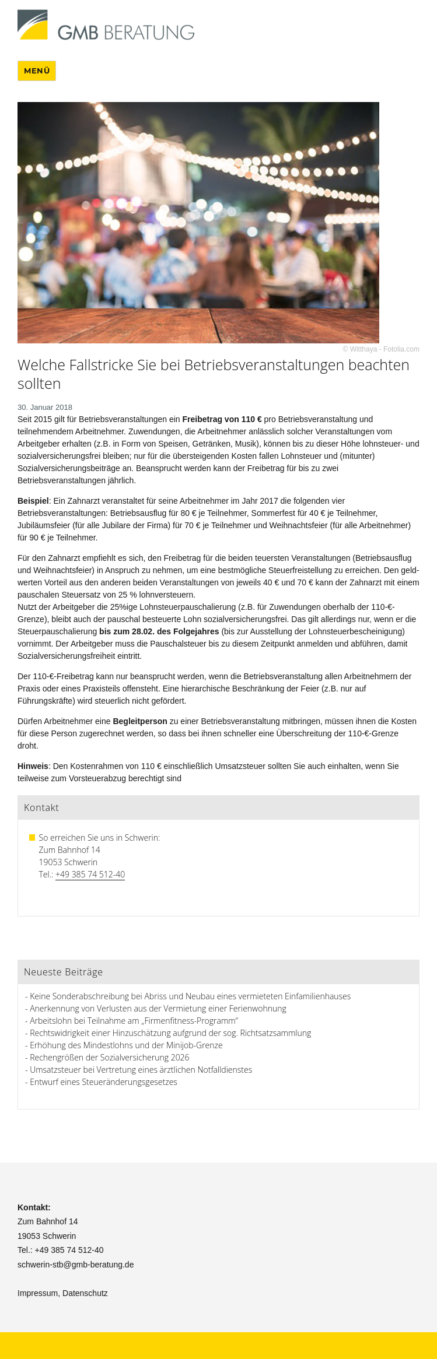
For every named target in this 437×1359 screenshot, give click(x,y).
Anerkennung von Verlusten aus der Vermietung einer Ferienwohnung (158, 1008)
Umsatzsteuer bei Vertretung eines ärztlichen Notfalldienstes (141, 1069)
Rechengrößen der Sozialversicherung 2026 (109, 1057)
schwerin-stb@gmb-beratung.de (76, 1264)
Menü (37, 70)
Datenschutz (85, 1293)
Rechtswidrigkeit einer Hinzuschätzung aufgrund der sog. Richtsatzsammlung (170, 1032)
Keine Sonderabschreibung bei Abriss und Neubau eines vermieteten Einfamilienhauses (190, 996)
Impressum (38, 1293)
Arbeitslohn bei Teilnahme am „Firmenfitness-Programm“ (134, 1020)
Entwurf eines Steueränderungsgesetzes (103, 1081)
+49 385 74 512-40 (90, 874)
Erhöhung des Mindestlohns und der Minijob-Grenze (126, 1045)
